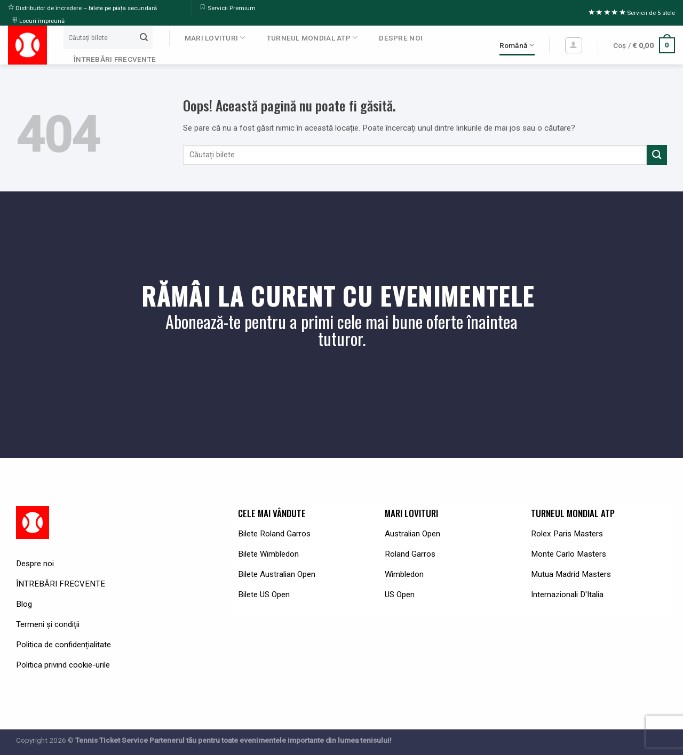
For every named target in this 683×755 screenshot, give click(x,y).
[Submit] (143, 37)
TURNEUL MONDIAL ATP (312, 38)
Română (517, 45)
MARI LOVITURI (215, 38)
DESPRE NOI (401, 38)
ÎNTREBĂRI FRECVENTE (115, 59)
